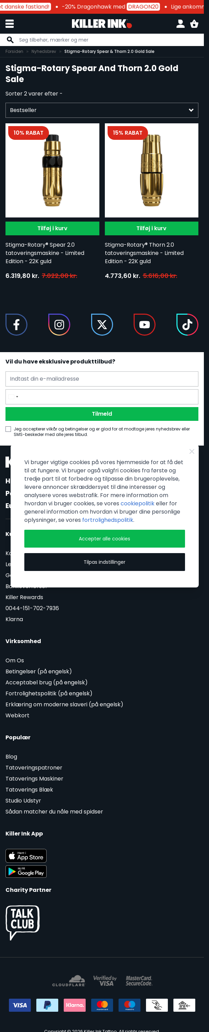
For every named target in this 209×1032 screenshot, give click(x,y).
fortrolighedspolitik (107, 520)
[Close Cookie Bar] (192, 451)
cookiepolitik (138, 503)
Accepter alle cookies (104, 538)
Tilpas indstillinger (104, 562)
